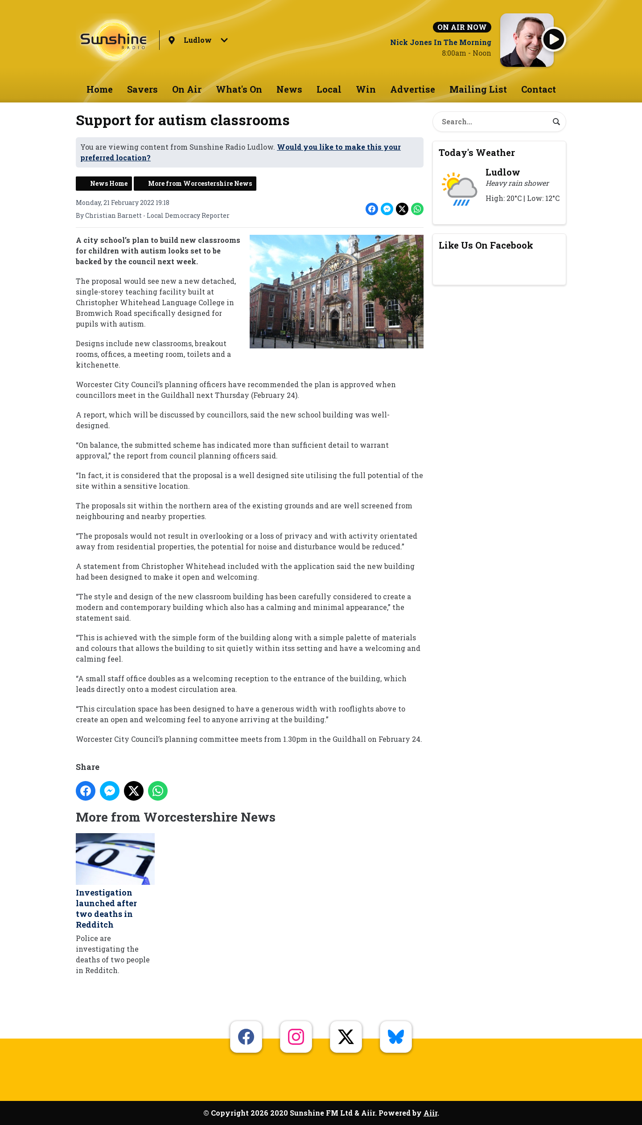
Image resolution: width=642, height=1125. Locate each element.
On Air (187, 89)
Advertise (412, 89)
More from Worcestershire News (200, 183)
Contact (538, 89)
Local (329, 89)
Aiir (430, 1112)
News (289, 89)
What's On (239, 89)
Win (366, 89)
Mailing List (478, 89)
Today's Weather (477, 152)
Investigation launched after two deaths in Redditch (115, 882)
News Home (109, 183)
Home (99, 89)
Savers (142, 89)
